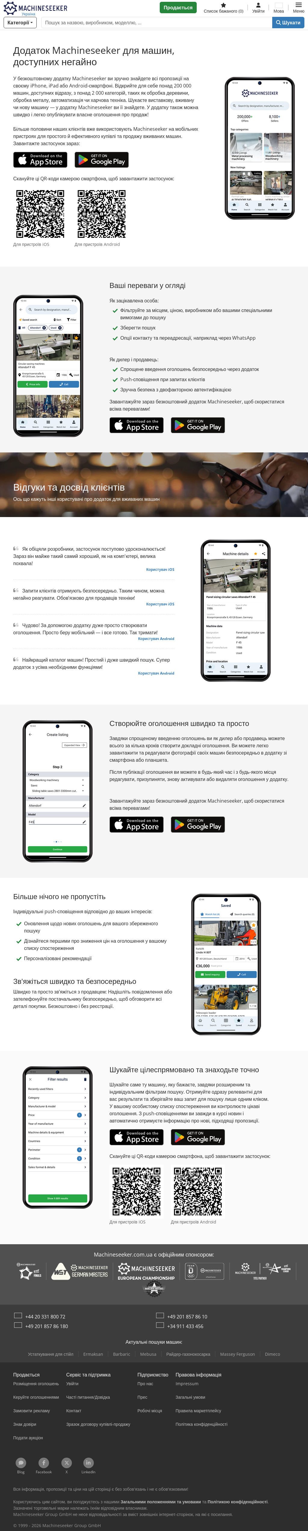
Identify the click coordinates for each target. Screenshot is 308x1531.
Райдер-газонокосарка (188, 1354)
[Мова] (278, 7)
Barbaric (121, 1354)
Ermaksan (93, 1354)
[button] (298, 7)
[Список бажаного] (223, 7)
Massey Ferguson (237, 1354)
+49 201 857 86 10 (187, 1316)
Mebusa (148, 1354)
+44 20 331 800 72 (45, 1316)
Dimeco (272, 1354)
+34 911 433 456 (185, 1326)
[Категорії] (20, 22)
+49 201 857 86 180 (46, 1326)
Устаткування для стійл (50, 1354)
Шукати (288, 22)
